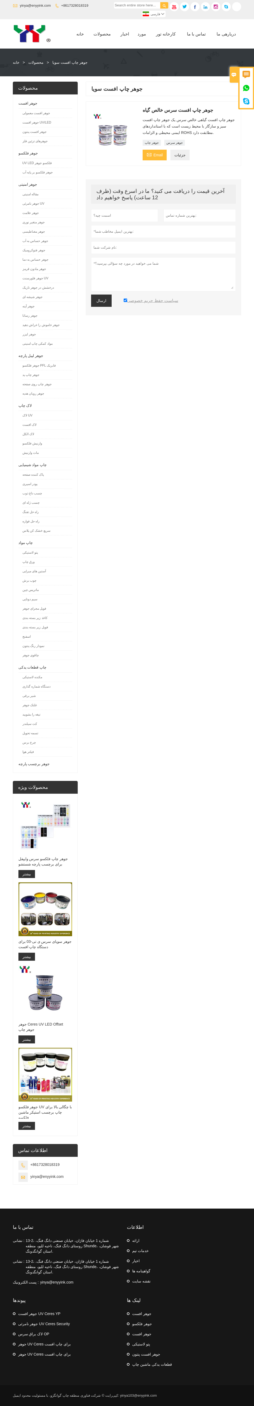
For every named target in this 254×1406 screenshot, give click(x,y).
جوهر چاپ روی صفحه (37, 384)
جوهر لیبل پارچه (31, 356)
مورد (142, 34)
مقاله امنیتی (30, 194)
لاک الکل (28, 434)
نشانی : (19, 1240)
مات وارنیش (30, 453)
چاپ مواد (25, 543)
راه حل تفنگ (30, 512)
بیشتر (26, 874)
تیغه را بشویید (31, 714)
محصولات (102, 34)
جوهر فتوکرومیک (33, 250)
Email (155, 154)
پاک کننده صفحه (33, 474)
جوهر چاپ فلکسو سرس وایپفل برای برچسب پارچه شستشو (43, 861)
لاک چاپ (25, 405)
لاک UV (27, 415)
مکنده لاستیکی (32, 677)
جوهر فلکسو (28, 153)
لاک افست (29, 425)
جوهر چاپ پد (31, 375)
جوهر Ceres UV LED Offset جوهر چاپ (40, 1027)
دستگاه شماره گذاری (36, 686)
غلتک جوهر (29, 705)
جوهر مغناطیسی (33, 231)
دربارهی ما (226, 34)
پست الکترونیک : (26, 1282)
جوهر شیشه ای (32, 297)
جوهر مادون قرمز (34, 269)
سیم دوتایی (29, 599)
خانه (80, 34)
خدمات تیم (140, 1251)
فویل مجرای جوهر (34, 608)
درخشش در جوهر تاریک (38, 287)
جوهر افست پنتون (34, 132)
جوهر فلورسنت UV (35, 278)
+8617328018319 (74, 5)
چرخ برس (29, 742)
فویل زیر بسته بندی (35, 627)
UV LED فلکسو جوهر (37, 163)
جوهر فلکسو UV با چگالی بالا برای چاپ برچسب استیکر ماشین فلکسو (45, 1112)
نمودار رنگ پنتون (33, 646)
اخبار (124, 34)
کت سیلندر (29, 724)
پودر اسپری (29, 484)
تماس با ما (196, 34)
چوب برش (29, 580)
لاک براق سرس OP (33, 1334)
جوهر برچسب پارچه (34, 764)
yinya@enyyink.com (35, 5)
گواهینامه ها (141, 1271)
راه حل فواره (31, 521)
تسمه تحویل (30, 733)
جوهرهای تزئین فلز (35, 141)
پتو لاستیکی (30, 552)
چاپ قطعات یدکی (32, 667)
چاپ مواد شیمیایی (32, 465)
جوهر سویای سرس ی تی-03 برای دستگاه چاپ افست (45, 944)
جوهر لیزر (29, 334)
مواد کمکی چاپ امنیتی (37, 343)
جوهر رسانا (29, 315)
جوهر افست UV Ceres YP (39, 1314)
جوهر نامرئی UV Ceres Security (44, 1324)
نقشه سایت (141, 1281)
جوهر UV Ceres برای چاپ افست (44, 1344)
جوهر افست (28, 103)
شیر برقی (29, 696)
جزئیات (180, 155)
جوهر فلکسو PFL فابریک (39, 365)
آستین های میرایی (34, 571)
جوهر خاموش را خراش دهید (41, 325)
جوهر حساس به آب (35, 241)
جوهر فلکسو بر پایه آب (37, 172)
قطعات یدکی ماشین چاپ (152, 1364)
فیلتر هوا (28, 752)
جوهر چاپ (151, 143)
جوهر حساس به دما (35, 259)
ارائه (135, 1240)
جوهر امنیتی (27, 184)
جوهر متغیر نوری (33, 222)
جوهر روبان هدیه (33, 393)
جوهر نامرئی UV (33, 203)
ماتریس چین (30, 590)
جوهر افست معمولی (36, 113)
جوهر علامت (30, 213)
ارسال (101, 301)
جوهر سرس (174, 143)
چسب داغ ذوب (32, 493)
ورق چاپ (28, 562)
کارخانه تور (165, 34)
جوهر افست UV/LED (36, 122)
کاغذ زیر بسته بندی (35, 618)
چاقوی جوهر (30, 655)
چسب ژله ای (31, 503)
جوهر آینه (28, 306)
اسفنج (26, 636)
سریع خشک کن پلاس (36, 531)
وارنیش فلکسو (32, 443)
